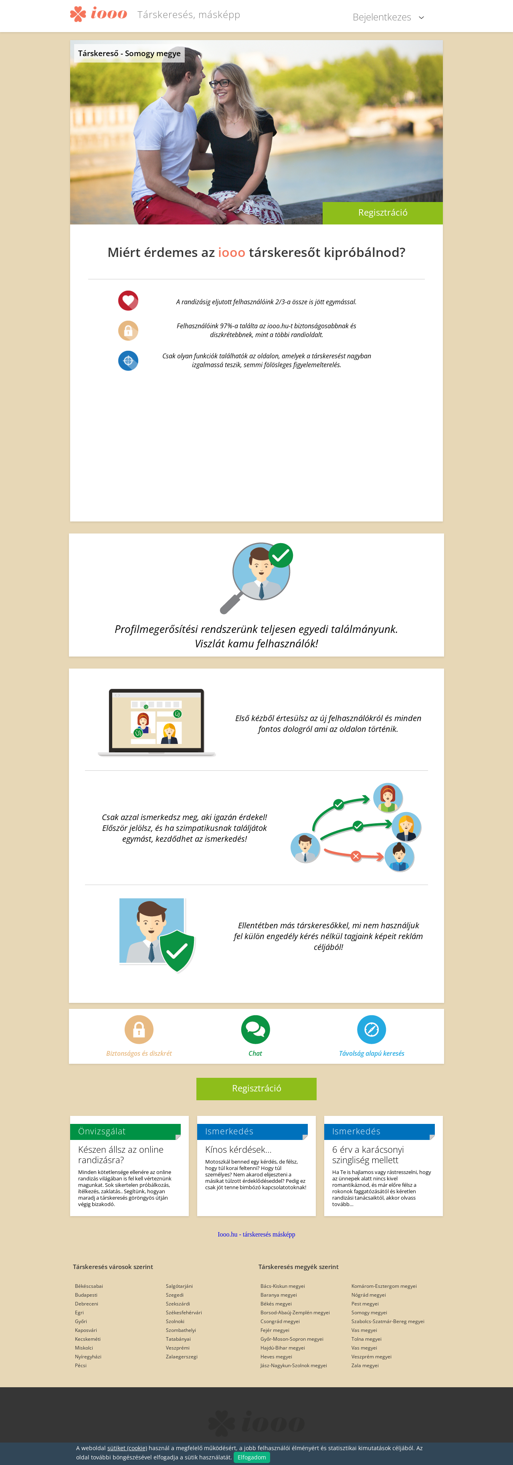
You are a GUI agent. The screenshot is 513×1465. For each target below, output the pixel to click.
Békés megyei (276, 1303)
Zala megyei (365, 1365)
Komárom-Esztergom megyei (384, 1286)
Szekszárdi (178, 1303)
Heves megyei (276, 1356)
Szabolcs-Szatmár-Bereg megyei (387, 1321)
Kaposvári (86, 1330)
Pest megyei (365, 1303)
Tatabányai (178, 1339)
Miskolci (84, 1347)
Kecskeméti (88, 1339)
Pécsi (81, 1365)
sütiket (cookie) (127, 1448)
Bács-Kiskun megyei (283, 1286)
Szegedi (175, 1294)
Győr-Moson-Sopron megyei (292, 1339)
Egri (79, 1312)
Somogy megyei (369, 1312)
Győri (81, 1321)
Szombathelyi (181, 1330)
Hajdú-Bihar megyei (283, 1347)
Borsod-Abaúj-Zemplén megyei (295, 1312)
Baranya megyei (279, 1294)
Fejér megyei (275, 1330)
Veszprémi (178, 1347)
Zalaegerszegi (182, 1356)
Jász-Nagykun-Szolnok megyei (294, 1365)
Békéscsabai (89, 1286)
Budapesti (86, 1294)
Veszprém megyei (371, 1356)
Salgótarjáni (179, 1286)
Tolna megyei (366, 1339)
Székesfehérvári (184, 1312)
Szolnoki (175, 1321)
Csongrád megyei (280, 1321)
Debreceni (86, 1303)
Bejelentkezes (382, 16)
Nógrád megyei (368, 1294)
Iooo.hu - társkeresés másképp (256, 1234)
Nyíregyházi (88, 1356)
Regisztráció (383, 212)
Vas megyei (364, 1330)
